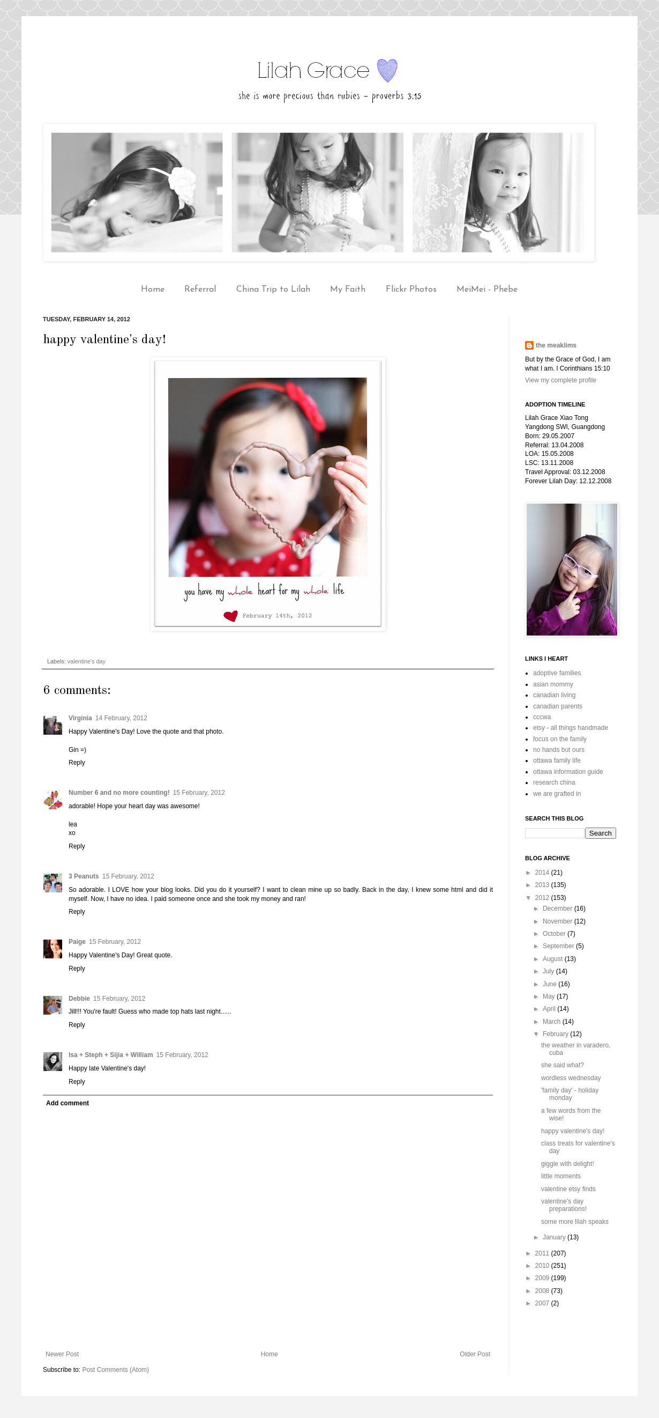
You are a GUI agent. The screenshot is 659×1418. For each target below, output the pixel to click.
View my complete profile (560, 380)
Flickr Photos (411, 289)
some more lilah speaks (575, 1221)
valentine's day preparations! (564, 1205)
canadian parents (557, 706)
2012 (543, 898)
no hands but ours (559, 750)
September (559, 946)
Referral (200, 289)
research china (554, 782)
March (553, 1021)
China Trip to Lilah (273, 289)
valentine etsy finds (568, 1189)
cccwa (542, 717)
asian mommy (553, 684)
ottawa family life (557, 760)
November (558, 921)
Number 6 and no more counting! (119, 792)
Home (152, 289)
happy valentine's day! (572, 1131)
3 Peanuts (84, 876)
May (550, 996)
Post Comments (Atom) (115, 1369)
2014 (543, 872)
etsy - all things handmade (570, 728)
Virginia (80, 718)
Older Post (475, 1354)
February (556, 1034)
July (549, 971)
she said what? (562, 1065)
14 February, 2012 (121, 718)
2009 (543, 1278)
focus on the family (560, 739)
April (550, 1009)
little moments (561, 1176)
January (555, 1237)
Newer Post (62, 1354)
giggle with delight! (567, 1164)
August (554, 959)
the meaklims (556, 345)
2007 (543, 1303)
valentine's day (87, 661)
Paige (77, 942)
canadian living (554, 695)
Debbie (79, 998)
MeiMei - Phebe (487, 289)
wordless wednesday (571, 1078)
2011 (543, 1253)
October (555, 933)
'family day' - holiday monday (569, 1094)
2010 (543, 1265)
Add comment (67, 1103)
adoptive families (557, 673)
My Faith (347, 289)
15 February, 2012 (199, 792)
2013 (543, 885)
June (550, 984)
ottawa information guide (568, 772)
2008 (543, 1291)
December (558, 908)
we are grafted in (557, 793)
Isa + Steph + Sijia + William (111, 1055)
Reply (77, 762)
